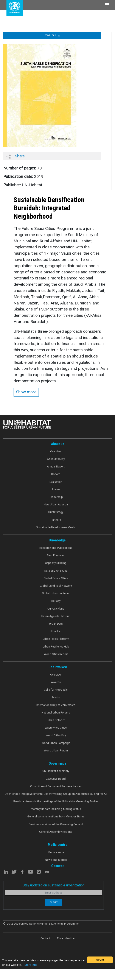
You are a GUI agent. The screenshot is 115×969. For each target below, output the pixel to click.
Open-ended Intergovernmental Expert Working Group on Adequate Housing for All (56, 793)
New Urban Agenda (56, 504)
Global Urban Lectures (56, 593)
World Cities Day (56, 735)
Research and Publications (55, 547)
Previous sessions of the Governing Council (56, 824)
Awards (56, 682)
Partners (56, 519)
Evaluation (56, 481)
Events (56, 697)
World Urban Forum (56, 750)
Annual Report (56, 466)
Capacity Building (56, 562)
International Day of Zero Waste (55, 705)
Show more (26, 391)
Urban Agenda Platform (55, 616)
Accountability (56, 459)
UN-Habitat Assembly (55, 771)
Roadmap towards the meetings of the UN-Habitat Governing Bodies (55, 801)
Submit (54, 902)
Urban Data (56, 623)
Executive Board (56, 778)
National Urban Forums (56, 712)
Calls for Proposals (56, 689)
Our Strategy (55, 512)
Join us (55, 489)
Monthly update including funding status (56, 809)
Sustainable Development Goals (56, 527)
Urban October (56, 720)
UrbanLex (56, 631)
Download (52, 35)
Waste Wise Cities (56, 727)
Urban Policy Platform (56, 638)
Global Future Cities (56, 578)
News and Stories (56, 859)
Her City (56, 600)
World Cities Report (56, 654)
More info (31, 964)
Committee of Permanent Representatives (56, 786)
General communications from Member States (55, 816)
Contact (45, 938)
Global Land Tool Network (56, 585)
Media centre (56, 852)
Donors (55, 474)
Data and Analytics (55, 570)
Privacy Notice (66, 938)
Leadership (56, 497)
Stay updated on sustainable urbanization (53, 885)
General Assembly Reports (55, 831)
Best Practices (56, 555)
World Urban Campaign (56, 743)
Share (15, 156)
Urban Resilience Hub (56, 646)
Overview (55, 451)
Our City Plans (55, 608)
